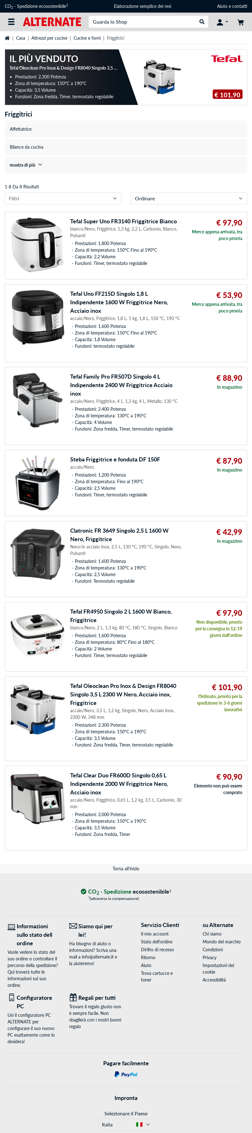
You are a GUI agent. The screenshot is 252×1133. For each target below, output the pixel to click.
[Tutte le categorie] (11, 21)
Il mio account (155, 933)
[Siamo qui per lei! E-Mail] (95, 930)
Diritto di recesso (157, 949)
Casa (20, 38)
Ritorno (148, 957)
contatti (239, 6)
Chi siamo (212, 933)
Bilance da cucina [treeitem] (26, 147)
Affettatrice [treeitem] (20, 129)
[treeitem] (126, 165)
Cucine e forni (87, 38)
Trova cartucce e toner (157, 976)
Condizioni (213, 949)
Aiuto (222, 6)
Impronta (126, 1097)
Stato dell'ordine (156, 941)
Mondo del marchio (222, 941)
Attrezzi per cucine (49, 38)
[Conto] (222, 21)
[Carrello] (240, 21)
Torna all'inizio (126, 868)
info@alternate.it (98, 956)
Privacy (209, 957)
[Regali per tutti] (95, 997)
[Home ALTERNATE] (52, 21)
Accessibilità (214, 979)
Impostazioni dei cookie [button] (218, 969)
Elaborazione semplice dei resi (142, 6)
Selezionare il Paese (126, 1113)
